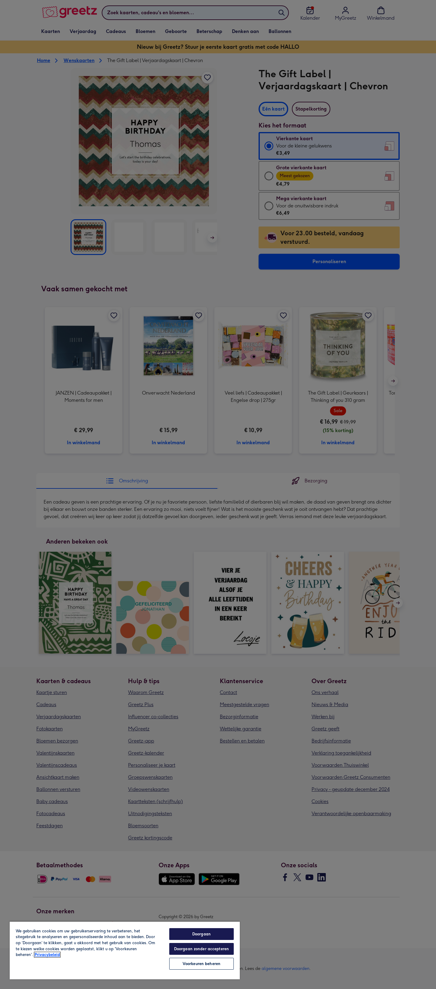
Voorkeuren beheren (201, 963)
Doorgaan (201, 934)
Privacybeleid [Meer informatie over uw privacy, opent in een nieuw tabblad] (47, 954)
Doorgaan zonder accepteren (201, 949)
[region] (125, 950)
